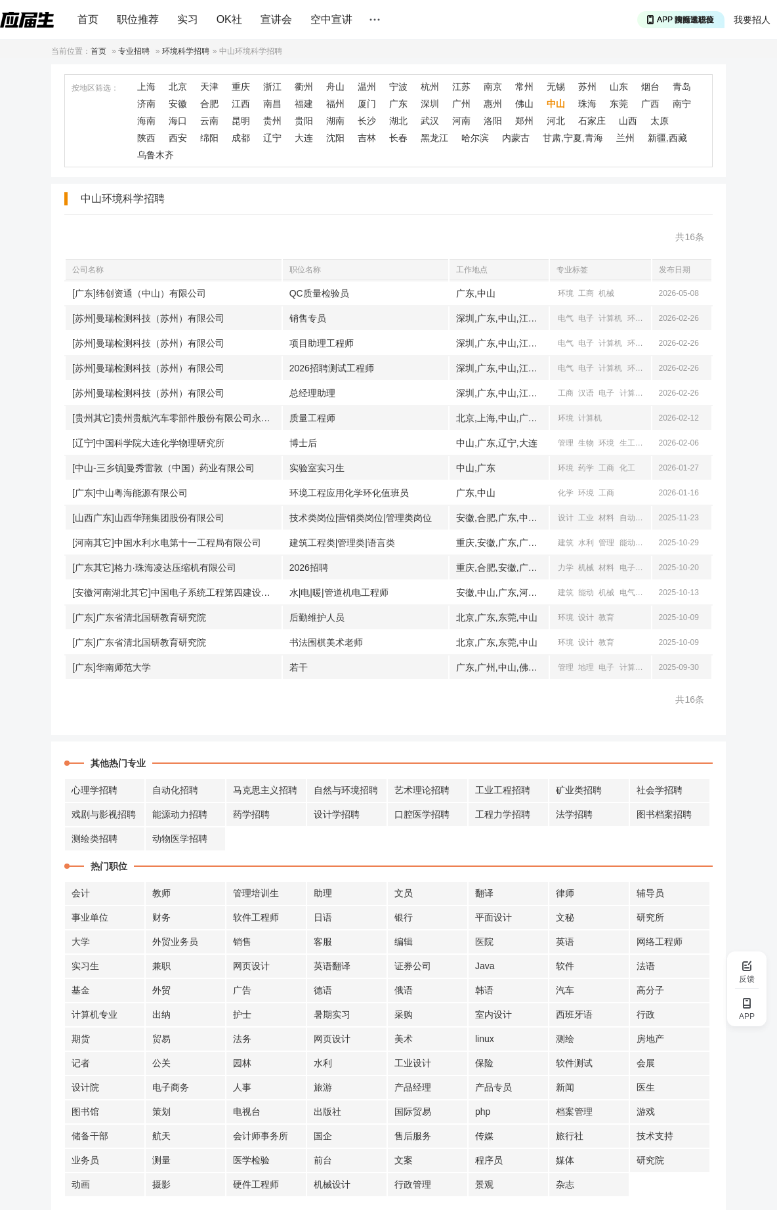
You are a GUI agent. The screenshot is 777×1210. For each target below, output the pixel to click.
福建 (304, 103)
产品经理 (412, 1087)
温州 (367, 86)
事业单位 (90, 917)
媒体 (565, 1160)
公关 (161, 1063)
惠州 (493, 103)
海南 (146, 120)
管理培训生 (256, 893)
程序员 (489, 1160)
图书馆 (85, 1111)
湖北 (398, 120)
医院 (484, 941)
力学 (566, 567)
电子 (586, 318)
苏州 (587, 86)
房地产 (650, 1038)
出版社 (327, 1111)
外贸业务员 (175, 941)
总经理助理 (312, 393)
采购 (403, 1014)
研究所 (650, 917)
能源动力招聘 (179, 814)
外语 (648, 517)
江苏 (461, 86)
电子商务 (170, 1087)
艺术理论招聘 (422, 790)
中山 (556, 103)
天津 (209, 86)
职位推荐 (138, 19)
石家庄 (592, 120)
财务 (161, 917)
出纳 (161, 1014)
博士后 (303, 443)
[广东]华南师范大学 (111, 667)
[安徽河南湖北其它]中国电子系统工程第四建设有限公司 (177, 592)
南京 (493, 86)
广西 (650, 103)
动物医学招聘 (179, 838)
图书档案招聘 (664, 814)
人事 (242, 1087)
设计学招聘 (337, 814)
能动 (627, 542)
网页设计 (251, 966)
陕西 (146, 138)
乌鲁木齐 (155, 155)
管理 (566, 443)
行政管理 (412, 1184)
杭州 (430, 86)
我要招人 (752, 19)
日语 (323, 917)
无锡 (556, 86)
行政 (646, 1014)
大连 (304, 138)
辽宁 (272, 138)
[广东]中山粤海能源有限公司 (130, 493)
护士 (242, 1014)
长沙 (367, 120)
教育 (606, 617)
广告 (242, 990)
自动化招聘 (175, 790)
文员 (403, 893)
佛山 (524, 103)
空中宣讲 (331, 19)
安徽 (178, 103)
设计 (566, 517)
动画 (81, 1184)
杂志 (565, 1184)
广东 (398, 103)
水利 (586, 542)
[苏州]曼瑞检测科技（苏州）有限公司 (148, 318)
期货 (81, 1038)
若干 (298, 667)
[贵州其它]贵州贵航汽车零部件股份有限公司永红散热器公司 (177, 418)
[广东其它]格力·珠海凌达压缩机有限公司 (154, 567)
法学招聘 (574, 814)
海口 (178, 120)
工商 (586, 293)
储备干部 (90, 1136)
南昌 (272, 103)
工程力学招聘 (502, 814)
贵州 (272, 120)
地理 (586, 667)
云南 (209, 120)
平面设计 (493, 917)
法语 (646, 966)
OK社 (229, 19)
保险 (484, 1063)
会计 (81, 893)
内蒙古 (516, 138)
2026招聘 (308, 567)
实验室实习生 (317, 468)
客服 (323, 941)
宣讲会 (276, 19)
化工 (627, 467)
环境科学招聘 (185, 51)
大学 (81, 941)
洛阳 (493, 120)
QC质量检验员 (319, 293)
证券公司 (412, 966)
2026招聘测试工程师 (331, 368)
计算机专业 (94, 1014)
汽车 (565, 990)
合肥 (209, 103)
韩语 (484, 990)
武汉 (430, 120)
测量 (161, 1160)
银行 (403, 917)
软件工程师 (256, 917)
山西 (628, 120)
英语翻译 (332, 966)
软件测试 (574, 1063)
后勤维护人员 (317, 617)
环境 (566, 293)
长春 (398, 138)
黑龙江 (434, 138)
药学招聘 (251, 814)
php (482, 1111)
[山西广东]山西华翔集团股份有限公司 (148, 517)
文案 (403, 1160)
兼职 (161, 966)
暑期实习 (332, 1014)
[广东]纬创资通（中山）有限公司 (139, 293)
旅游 (323, 1087)
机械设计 (332, 1184)
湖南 (335, 120)
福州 (335, 103)
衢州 (304, 86)
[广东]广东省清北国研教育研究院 (139, 617)
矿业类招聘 (579, 790)
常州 (524, 86)
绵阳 (209, 138)
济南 (146, 103)
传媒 (484, 1136)
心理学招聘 (94, 790)
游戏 (646, 1111)
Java (485, 966)
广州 (461, 103)
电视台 (247, 1111)
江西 (241, 103)
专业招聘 (134, 51)
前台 (323, 1160)
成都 (241, 138)
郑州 (524, 120)
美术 (403, 1038)
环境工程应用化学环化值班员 (349, 493)
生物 (586, 443)
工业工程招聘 (502, 790)
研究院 (650, 1160)
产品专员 (493, 1087)
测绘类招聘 (94, 838)
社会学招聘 (659, 790)
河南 (461, 120)
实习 (187, 19)
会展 (646, 1063)
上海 (146, 86)
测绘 (565, 1038)
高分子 (650, 990)
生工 (627, 443)
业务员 (85, 1160)
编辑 (403, 941)
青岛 (682, 86)
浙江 (272, 86)
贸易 (161, 1038)
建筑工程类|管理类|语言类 (342, 542)
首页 (87, 19)
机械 (606, 293)
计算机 (610, 318)
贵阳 (304, 120)
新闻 (565, 1087)
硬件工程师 (256, 1184)
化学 (566, 492)
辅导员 (650, 893)
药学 (586, 467)
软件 (565, 966)
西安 (178, 138)
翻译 (484, 893)
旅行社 (569, 1136)
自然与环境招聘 (346, 790)
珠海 (587, 103)
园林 (242, 1063)
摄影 (161, 1184)
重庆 (241, 86)
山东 (619, 86)
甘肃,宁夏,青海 (573, 138)
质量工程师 (312, 418)
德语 (323, 990)
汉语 (586, 393)
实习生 (85, 966)
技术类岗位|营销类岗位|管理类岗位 (360, 517)
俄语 (403, 990)
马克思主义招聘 (265, 790)
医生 (646, 1087)
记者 (81, 1063)
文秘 (565, 917)
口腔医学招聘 (422, 814)
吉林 (367, 138)
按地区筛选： (95, 88)
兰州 (625, 138)
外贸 (161, 990)
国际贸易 (412, 1111)
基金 (81, 990)
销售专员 (307, 318)
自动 (627, 517)
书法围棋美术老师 (326, 642)
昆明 (241, 120)
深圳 (430, 103)
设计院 (85, 1087)
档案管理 (574, 1111)
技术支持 (655, 1136)
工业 (586, 517)
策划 (161, 1111)
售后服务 (412, 1136)
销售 (242, 941)
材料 (606, 517)
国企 (323, 1136)
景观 (484, 1184)
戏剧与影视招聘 (104, 814)
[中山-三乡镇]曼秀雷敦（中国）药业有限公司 (163, 468)
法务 (242, 1038)
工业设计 (412, 1063)
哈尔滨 (475, 138)
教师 (161, 893)
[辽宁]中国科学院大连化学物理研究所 (148, 443)
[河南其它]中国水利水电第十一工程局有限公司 (166, 542)
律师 (565, 893)
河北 (556, 120)
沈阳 (335, 138)
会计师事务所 (260, 1136)
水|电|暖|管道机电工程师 (338, 592)
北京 (178, 86)
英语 (565, 941)
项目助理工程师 (321, 343)
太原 (659, 120)
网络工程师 (659, 941)
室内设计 (493, 1014)
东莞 (619, 103)
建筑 (566, 542)
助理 (323, 893)
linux (484, 1038)
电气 (566, 318)
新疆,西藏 (667, 138)
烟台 (650, 86)
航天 (161, 1136)
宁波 (398, 86)
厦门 (367, 103)
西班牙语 (574, 1014)
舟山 (335, 86)
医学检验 (251, 1160)
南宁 (682, 103)
